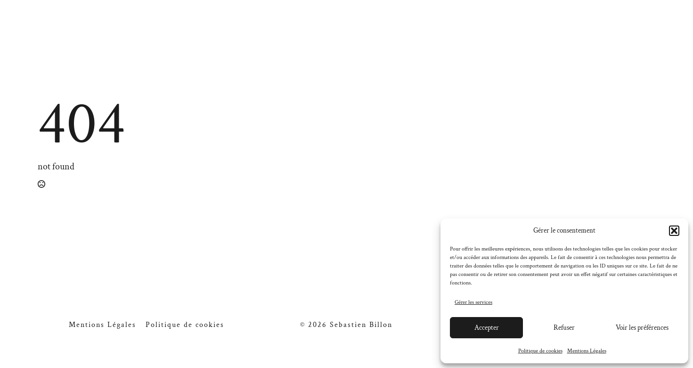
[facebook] (611, 29)
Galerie (150, 29)
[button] (674, 230)
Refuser (564, 327)
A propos (214, 29)
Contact (530, 29)
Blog (477, 29)
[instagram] (629, 29)
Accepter (486, 327)
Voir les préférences (642, 327)
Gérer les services (473, 302)
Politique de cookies (540, 350)
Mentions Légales (586, 350)
